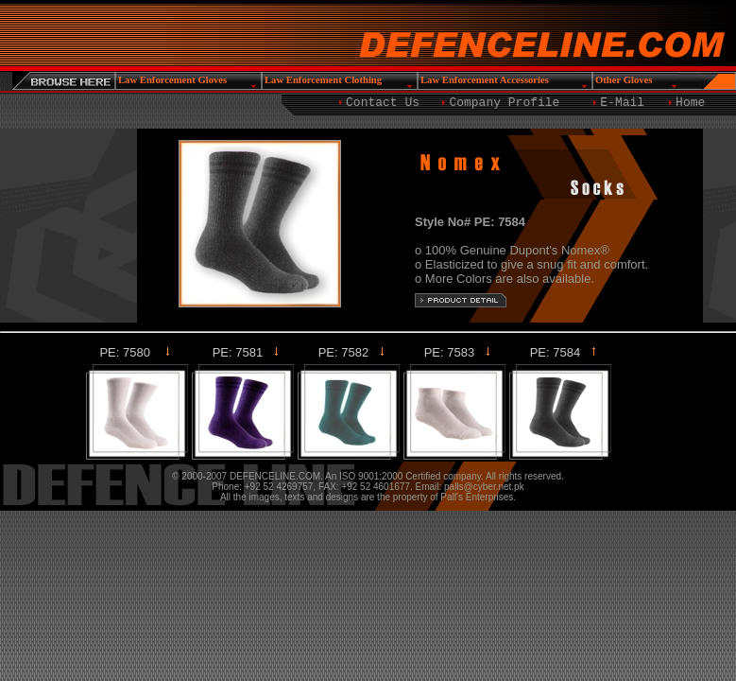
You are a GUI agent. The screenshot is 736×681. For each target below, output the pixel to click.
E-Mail (622, 103)
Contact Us (382, 103)
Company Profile (504, 103)
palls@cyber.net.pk (484, 486)
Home (690, 103)
